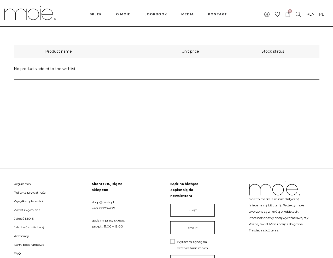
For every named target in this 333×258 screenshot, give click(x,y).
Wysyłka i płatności (28, 201)
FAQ (17, 253)
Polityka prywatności (30, 192)
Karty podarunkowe (29, 245)
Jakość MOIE (24, 218)
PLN (310, 14)
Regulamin (22, 184)
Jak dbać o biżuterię (29, 227)
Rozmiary (21, 236)
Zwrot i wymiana (27, 210)
